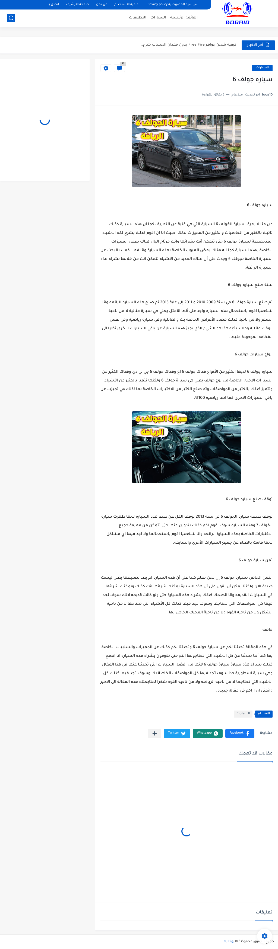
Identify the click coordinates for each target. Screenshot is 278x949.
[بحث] (11, 18)
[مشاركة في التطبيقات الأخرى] (154, 733)
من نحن (101, 5)
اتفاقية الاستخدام (127, 5)
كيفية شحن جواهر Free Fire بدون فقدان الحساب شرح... (188, 45)
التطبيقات (137, 18)
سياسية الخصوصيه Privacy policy (172, 5)
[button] (239, 733)
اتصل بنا (52, 5)
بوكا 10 (229, 942)
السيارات (158, 18)
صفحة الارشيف (77, 5)
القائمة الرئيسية (184, 18)
